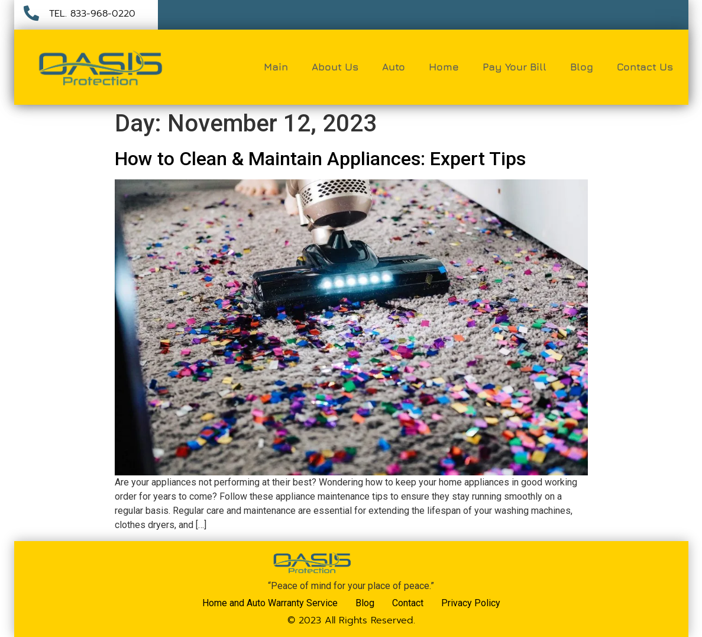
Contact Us (645, 67)
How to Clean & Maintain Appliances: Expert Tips (320, 158)
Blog (581, 67)
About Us (335, 67)
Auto (393, 67)
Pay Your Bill (514, 67)
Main (276, 67)
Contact (407, 603)
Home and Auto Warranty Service (270, 603)
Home (444, 67)
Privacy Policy (470, 603)
